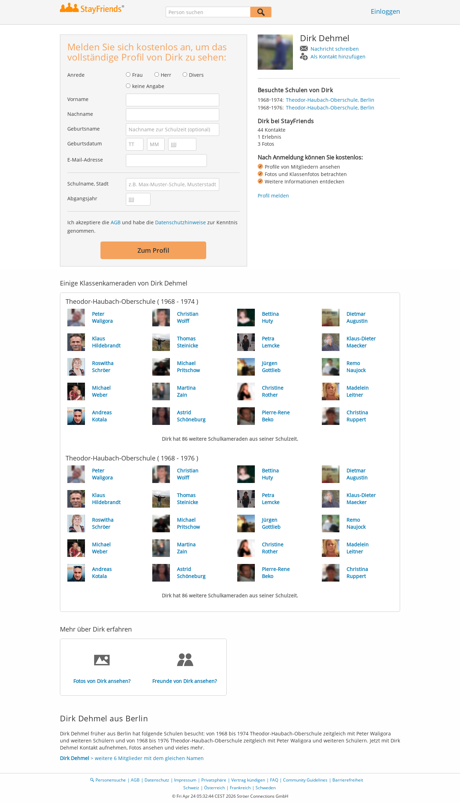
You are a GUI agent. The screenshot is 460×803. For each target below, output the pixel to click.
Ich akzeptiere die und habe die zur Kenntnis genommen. (152, 226)
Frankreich (240, 788)
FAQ (274, 780)
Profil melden (273, 195)
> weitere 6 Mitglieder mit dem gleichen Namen (132, 758)
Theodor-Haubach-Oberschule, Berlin (330, 99)
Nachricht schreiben (335, 48)
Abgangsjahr (82, 198)
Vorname (77, 99)
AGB (116, 222)
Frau (137, 74)
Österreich (214, 788)
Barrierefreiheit (347, 780)
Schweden (266, 788)
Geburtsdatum (84, 143)
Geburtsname (83, 128)
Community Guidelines (305, 780)
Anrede (76, 74)
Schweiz (191, 788)
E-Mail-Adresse (85, 159)
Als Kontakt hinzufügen (338, 56)
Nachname (80, 114)
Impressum (185, 780)
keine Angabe (148, 86)
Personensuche (111, 780)
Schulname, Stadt (88, 183)
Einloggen (385, 11)
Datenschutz (157, 780)
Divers (196, 74)
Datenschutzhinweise (180, 222)
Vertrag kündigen (248, 780)
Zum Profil (153, 250)
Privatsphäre (213, 780)
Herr (166, 74)
